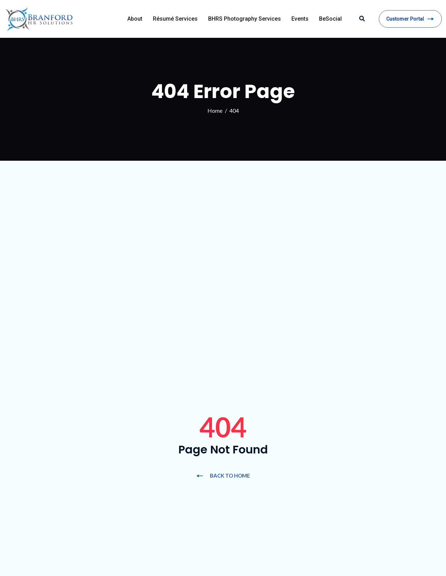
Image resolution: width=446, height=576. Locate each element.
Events (300, 18)
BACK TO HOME (223, 475)
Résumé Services (175, 18)
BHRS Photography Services (244, 18)
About (134, 18)
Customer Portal (410, 19)
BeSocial (330, 18)
